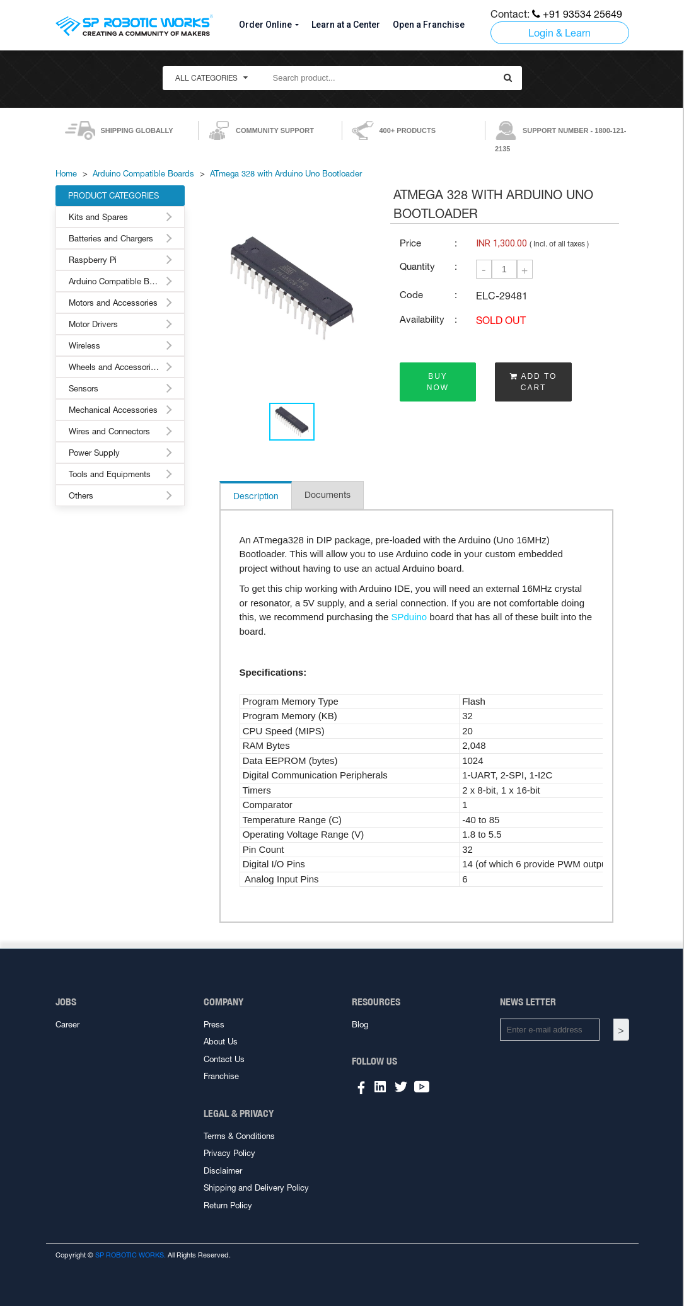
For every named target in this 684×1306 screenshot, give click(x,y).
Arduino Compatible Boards (143, 173)
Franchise (221, 1076)
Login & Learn (559, 32)
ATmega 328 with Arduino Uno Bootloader (286, 173)
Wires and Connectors (109, 431)
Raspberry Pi (93, 260)
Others (81, 495)
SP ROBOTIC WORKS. (130, 1255)
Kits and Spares (98, 217)
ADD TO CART (533, 382)
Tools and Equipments (110, 474)
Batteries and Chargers (111, 238)
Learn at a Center (345, 25)
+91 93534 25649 (577, 14)
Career (67, 1024)
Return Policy (228, 1205)
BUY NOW (438, 382)
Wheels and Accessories (114, 367)
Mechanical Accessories (113, 410)
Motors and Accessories (113, 303)
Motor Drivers (93, 324)
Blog (360, 1024)
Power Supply (94, 453)
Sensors (83, 388)
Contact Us (224, 1059)
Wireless (84, 345)
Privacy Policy (229, 1153)
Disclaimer (223, 1171)
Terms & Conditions (239, 1136)
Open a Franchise (429, 25)
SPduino (409, 616)
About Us (221, 1041)
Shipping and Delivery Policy (256, 1188)
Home (66, 173)
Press (214, 1024)
